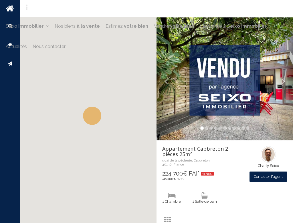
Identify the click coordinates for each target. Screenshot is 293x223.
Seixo (27, 26)
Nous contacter (49, 46)
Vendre (174, 26)
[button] (92, 116)
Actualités (16, 46)
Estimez (127, 26)
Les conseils (233, 26)
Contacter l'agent (268, 176)
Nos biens (77, 26)
